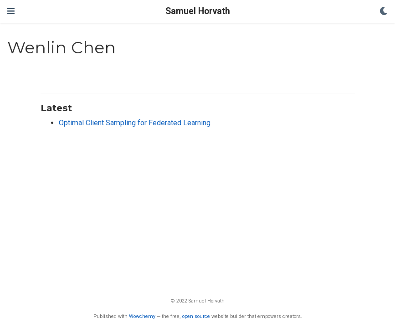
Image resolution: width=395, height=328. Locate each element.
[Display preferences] (384, 11)
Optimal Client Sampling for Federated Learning (134, 122)
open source (196, 316)
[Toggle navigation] (11, 11)
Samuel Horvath (197, 11)
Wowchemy (142, 316)
